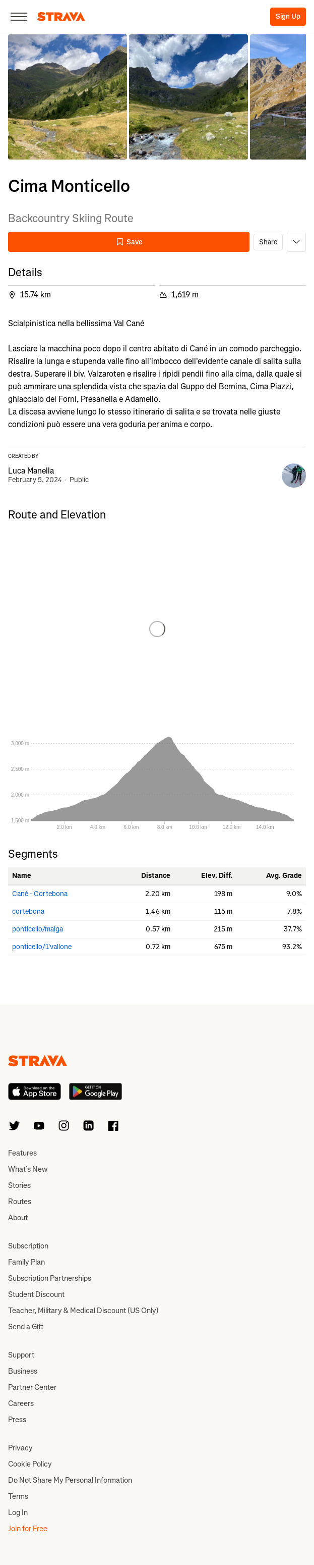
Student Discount (36, 1294)
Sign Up (288, 16)
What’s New (27, 1169)
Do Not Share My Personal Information (70, 1480)
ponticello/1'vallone (42, 947)
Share (268, 242)
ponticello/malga (37, 929)
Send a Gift (25, 1327)
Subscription (28, 1246)
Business (22, 1371)
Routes (19, 1201)
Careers (21, 1403)
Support (21, 1355)
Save (129, 242)
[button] (67, 97)
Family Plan (26, 1262)
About (18, 1218)
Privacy (20, 1448)
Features (22, 1153)
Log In (18, 1512)
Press (17, 1420)
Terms (18, 1496)
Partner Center (32, 1387)
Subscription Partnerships (49, 1278)
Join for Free (27, 1529)
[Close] (18, 17)
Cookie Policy (30, 1464)
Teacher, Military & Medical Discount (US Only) (83, 1311)
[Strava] (61, 17)
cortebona (28, 911)
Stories (19, 1185)
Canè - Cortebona (40, 894)
